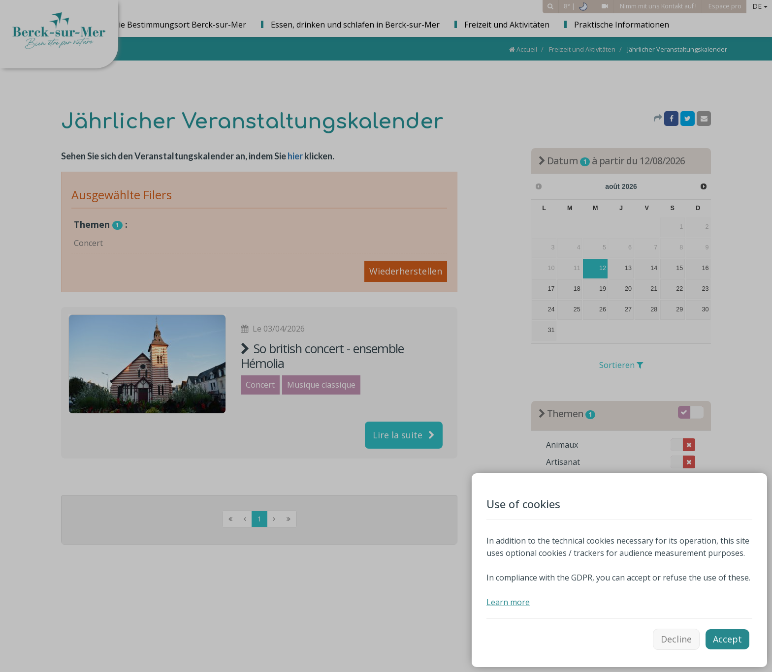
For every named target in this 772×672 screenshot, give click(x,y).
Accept (727, 639)
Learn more (508, 602)
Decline (676, 639)
